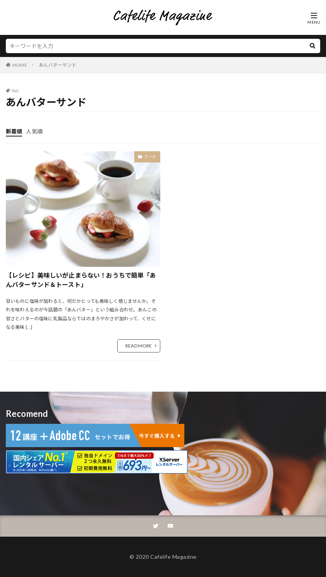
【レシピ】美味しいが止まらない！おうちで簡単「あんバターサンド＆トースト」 (81, 279)
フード (150, 156)
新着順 (14, 131)
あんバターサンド (57, 65)
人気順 (34, 131)
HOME (19, 65)
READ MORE (138, 346)
